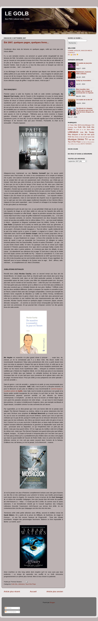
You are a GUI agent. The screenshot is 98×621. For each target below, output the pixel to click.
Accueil (33, 591)
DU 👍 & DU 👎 (73, 54)
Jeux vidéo (90, 129)
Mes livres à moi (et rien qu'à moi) (83, 137)
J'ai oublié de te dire (79, 129)
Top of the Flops (30, 584)
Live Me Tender (87, 132)
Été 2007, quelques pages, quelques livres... (26, 42)
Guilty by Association (83, 80)
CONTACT (71, 52)
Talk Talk (91, 139)
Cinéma (70, 127)
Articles (8, 608)
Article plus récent (12, 591)
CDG (92, 125)
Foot (75, 127)
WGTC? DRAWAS (86, 144)
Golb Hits (14, 584)
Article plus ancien (55, 591)
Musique (72, 139)
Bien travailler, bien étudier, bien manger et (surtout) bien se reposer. (85, 90)
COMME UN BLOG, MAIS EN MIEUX (80, 50)
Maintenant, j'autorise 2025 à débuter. (83, 72)
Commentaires (10, 612)
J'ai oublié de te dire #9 (84, 99)
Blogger (52, 602)
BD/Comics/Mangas (84, 125)
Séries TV (82, 139)
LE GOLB (17, 14)
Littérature (21, 584)
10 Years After (72, 125)
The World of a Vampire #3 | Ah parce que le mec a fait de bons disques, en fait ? (85, 111)
